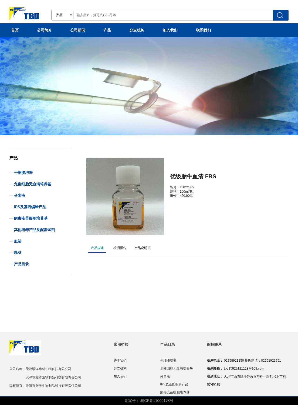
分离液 (19, 195)
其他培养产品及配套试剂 (34, 230)
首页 (15, 30)
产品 (107, 30)
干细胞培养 (23, 173)
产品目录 (21, 264)
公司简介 (44, 30)
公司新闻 (77, 30)
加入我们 (170, 30)
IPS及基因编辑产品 (30, 207)
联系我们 (203, 30)
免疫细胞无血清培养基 (32, 184)
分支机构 (136, 30)
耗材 (17, 253)
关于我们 (120, 360)
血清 (17, 241)
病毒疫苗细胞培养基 (30, 218)
